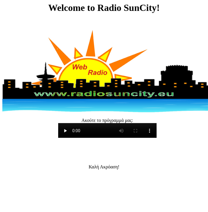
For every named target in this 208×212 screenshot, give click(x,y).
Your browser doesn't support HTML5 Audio (107, 130)
